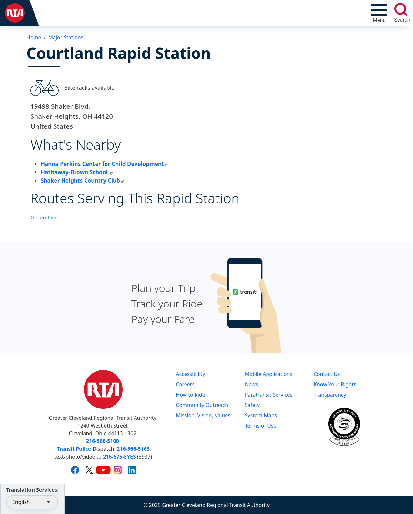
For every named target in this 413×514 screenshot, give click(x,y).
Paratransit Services (269, 394)
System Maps (261, 415)
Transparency (330, 394)
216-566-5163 (133, 448)
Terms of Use (261, 425)
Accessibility (190, 374)
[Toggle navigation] (379, 13)
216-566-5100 (102, 441)
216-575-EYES (119, 456)
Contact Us (327, 374)
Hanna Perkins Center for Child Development (104, 163)
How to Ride (190, 394)
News (251, 384)
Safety (252, 404)
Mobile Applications (268, 374)
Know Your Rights (335, 384)
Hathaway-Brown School (77, 172)
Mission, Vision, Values (203, 415)
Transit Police (74, 448)
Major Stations (65, 37)
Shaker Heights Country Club (83, 180)
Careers (185, 384)
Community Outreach (202, 404)
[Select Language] (32, 502)
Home (33, 37)
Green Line (44, 217)
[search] (400, 9)
